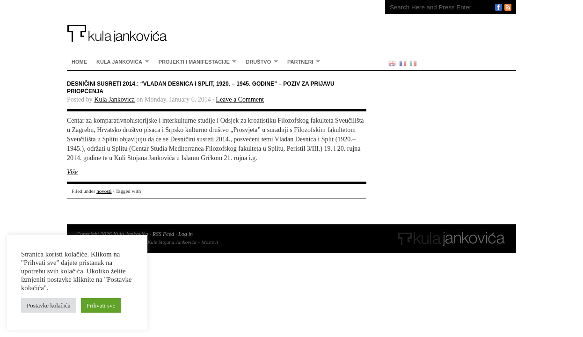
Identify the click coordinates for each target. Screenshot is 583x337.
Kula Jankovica (114, 99)
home (79, 62)
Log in (185, 234)
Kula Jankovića (216, 21)
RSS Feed (163, 234)
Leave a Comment (240, 99)
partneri (301, 62)
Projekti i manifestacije (195, 62)
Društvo (259, 62)
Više (72, 172)
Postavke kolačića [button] (49, 305)
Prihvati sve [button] (101, 305)
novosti (103, 191)
